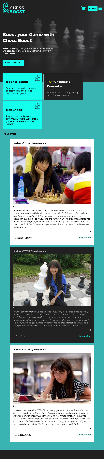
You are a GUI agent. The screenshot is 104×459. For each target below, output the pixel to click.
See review (85, 237)
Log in (93, 8)
